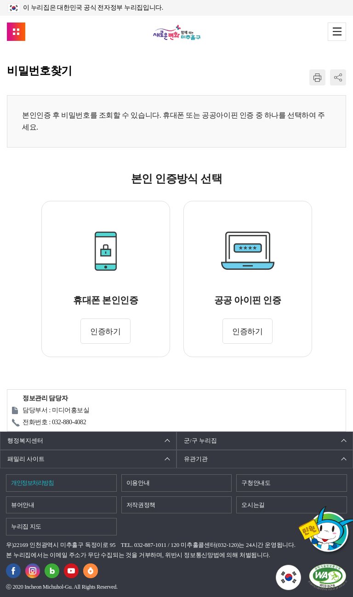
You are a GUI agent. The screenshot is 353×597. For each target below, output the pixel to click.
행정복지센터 (25, 440)
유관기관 (196, 458)
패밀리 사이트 (26, 458)
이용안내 (138, 482)
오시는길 (253, 504)
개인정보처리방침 (32, 482)
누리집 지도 (26, 526)
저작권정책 (140, 504)
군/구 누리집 (200, 440)
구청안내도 (255, 482)
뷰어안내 (22, 504)
